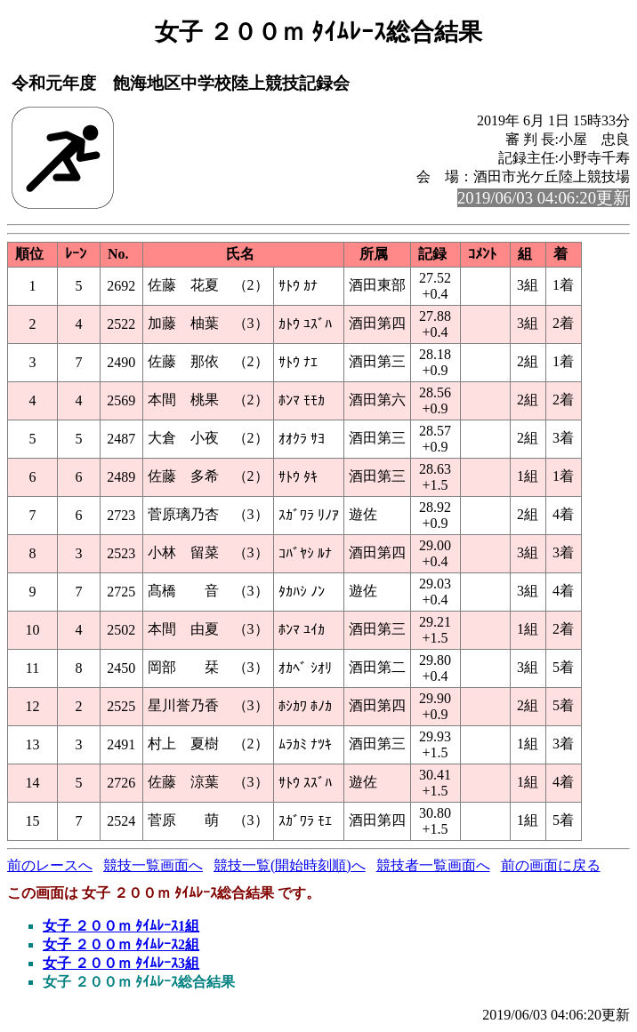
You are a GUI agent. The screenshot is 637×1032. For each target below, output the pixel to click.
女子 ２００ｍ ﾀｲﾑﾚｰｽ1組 (121, 925)
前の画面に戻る (551, 865)
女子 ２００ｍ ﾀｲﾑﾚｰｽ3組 (121, 963)
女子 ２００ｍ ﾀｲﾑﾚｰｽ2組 (121, 944)
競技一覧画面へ (153, 865)
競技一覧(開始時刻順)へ (290, 865)
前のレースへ (50, 865)
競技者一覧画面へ (433, 865)
